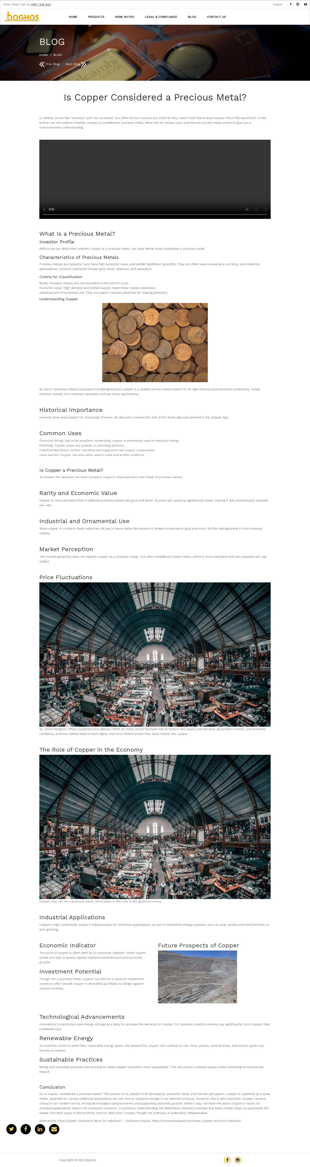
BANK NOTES (124, 17)
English (277, 4)
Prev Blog (49, 64)
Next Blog (76, 64)
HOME (73, 17)
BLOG (192, 17)
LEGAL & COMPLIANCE (161, 17)
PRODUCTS (96, 17)
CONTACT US (216, 17)
